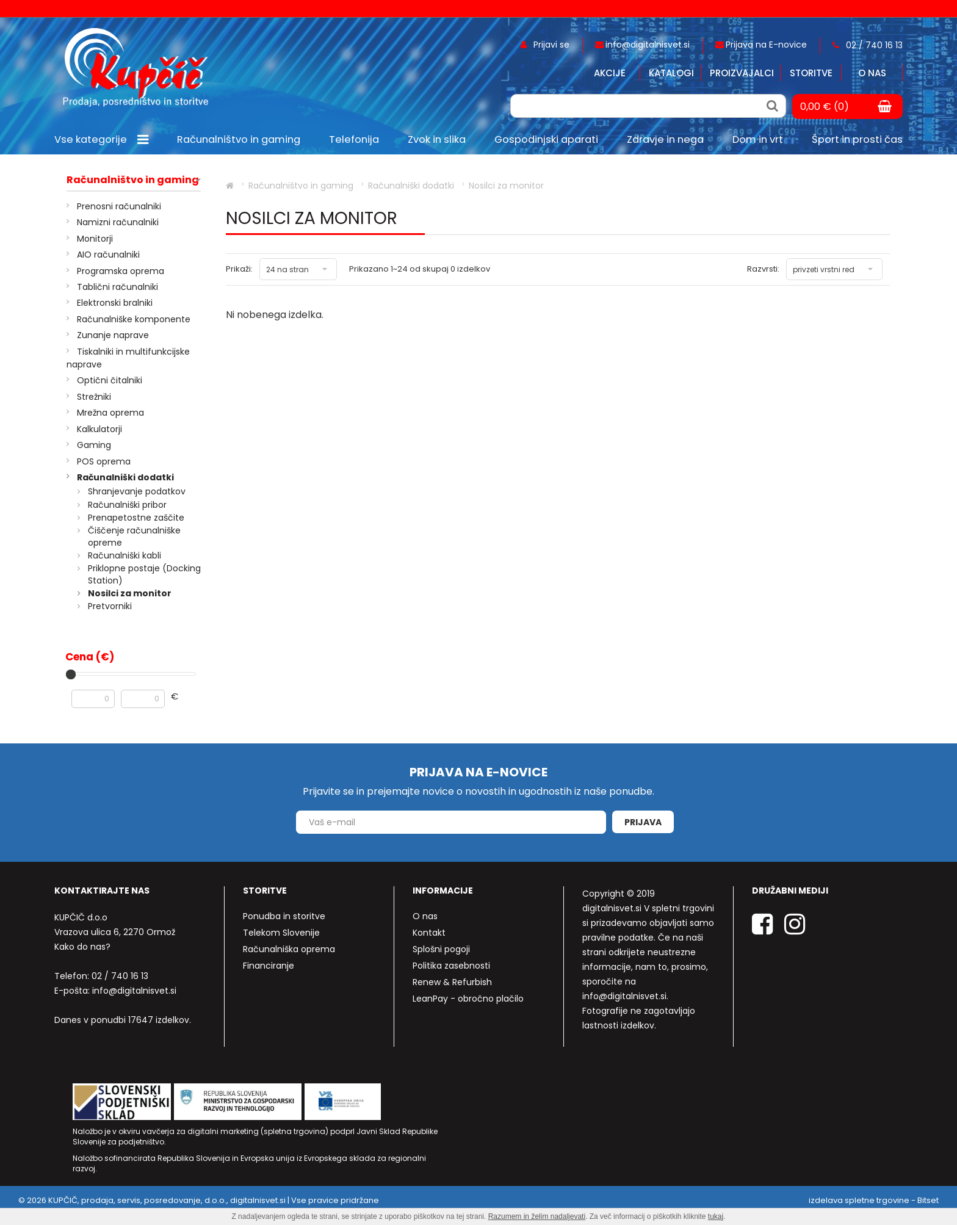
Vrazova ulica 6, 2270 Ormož (114, 932)
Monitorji (95, 239)
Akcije (610, 73)
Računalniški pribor (127, 505)
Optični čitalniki (109, 380)
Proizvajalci (742, 73)
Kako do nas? (82, 947)
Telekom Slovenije (281, 933)
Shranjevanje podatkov (137, 491)
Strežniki (94, 397)
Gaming (94, 445)
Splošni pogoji (441, 949)
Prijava (643, 822)
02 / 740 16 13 (120, 976)
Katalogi (671, 73)
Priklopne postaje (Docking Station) (144, 574)
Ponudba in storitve (284, 916)
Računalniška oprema (289, 949)
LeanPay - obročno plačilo (468, 998)
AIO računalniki (108, 254)
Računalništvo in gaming (133, 180)
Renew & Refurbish (452, 982)
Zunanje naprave (113, 335)
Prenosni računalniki (119, 206)
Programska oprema (120, 271)
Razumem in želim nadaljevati (536, 1216)
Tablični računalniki (117, 287)
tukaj (715, 1216)
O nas (872, 73)
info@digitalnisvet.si (134, 991)
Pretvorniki (110, 606)
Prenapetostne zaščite (136, 517)
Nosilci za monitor (130, 593)
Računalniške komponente (133, 319)
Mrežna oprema (110, 413)
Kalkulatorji (99, 429)
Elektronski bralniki (115, 303)
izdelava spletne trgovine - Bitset (874, 1200)
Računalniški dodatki (125, 477)
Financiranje (268, 965)
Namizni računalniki (118, 222)
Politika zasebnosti (451, 965)
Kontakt (429, 933)
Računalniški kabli (124, 555)
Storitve (811, 73)
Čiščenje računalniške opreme (134, 536)
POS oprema (104, 461)
